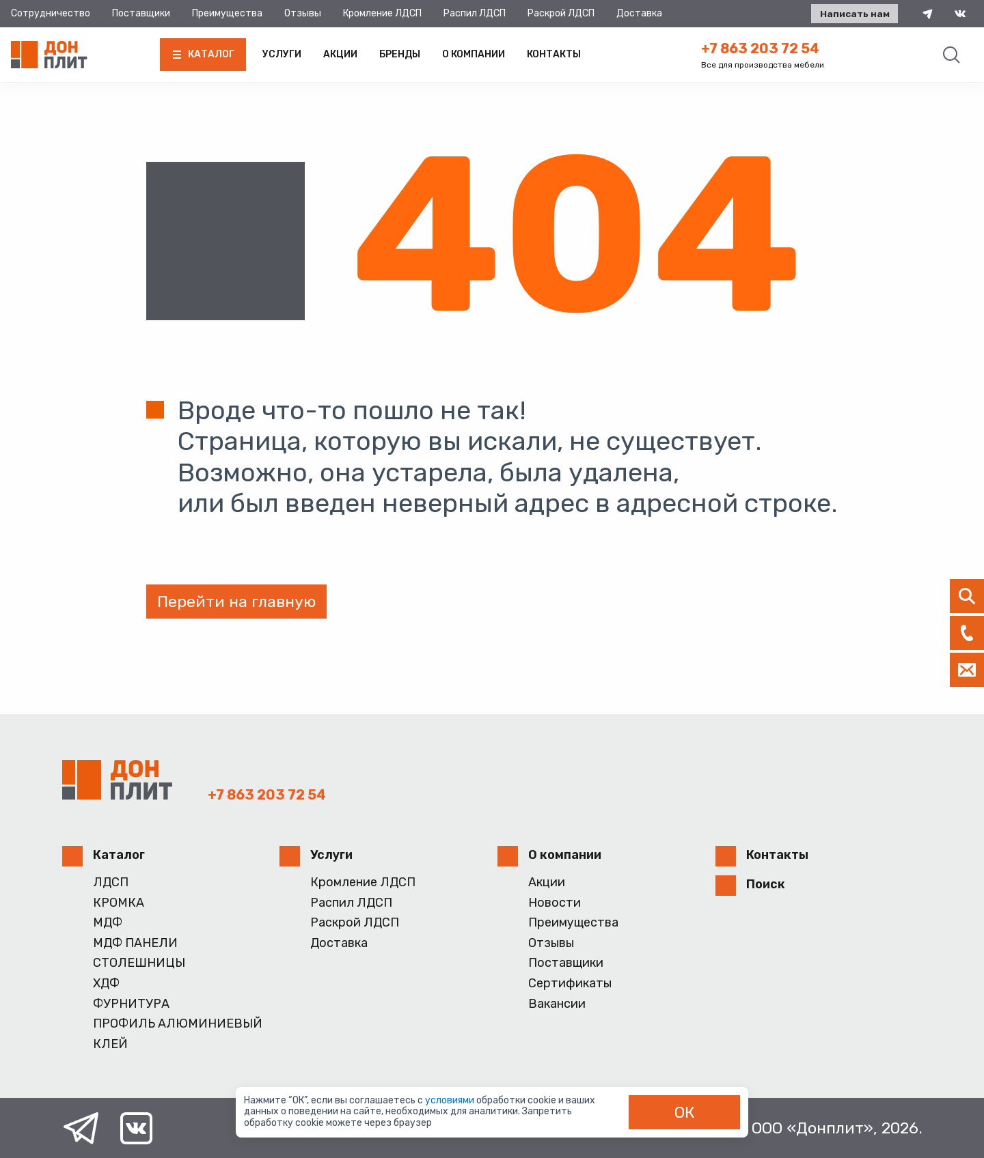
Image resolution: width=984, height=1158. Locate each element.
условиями (450, 1100)
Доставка (639, 13)
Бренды (399, 54)
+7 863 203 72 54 (760, 48)
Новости (554, 903)
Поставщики (141, 13)
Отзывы (302, 13)
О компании (473, 54)
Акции (340, 54)
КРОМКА (118, 903)
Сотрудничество (50, 13)
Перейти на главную (236, 601)
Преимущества (227, 13)
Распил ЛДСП (474, 13)
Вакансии (557, 1004)
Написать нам (852, 14)
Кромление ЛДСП (382, 13)
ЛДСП (110, 882)
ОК (684, 1112)
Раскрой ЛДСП (561, 13)
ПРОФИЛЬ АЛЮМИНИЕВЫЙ (177, 1024)
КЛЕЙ (110, 1044)
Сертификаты (570, 983)
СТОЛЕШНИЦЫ (139, 963)
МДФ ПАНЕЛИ (135, 943)
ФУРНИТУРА (131, 1004)
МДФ (107, 923)
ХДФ (106, 983)
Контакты (554, 54)
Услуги (281, 54)
